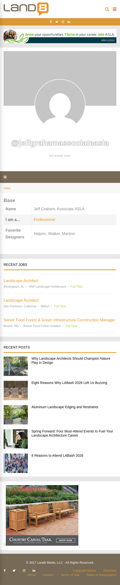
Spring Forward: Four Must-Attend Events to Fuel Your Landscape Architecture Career (72, 433)
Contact (48, 575)
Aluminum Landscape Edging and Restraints (64, 407)
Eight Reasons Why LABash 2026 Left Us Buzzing (69, 383)
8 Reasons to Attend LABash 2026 (57, 455)
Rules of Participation (101, 575)
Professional (44, 220)
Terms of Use (70, 575)
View (7, 188)
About (31, 575)
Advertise (109, 570)
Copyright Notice (84, 570)
